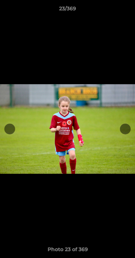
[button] (126, 10)
